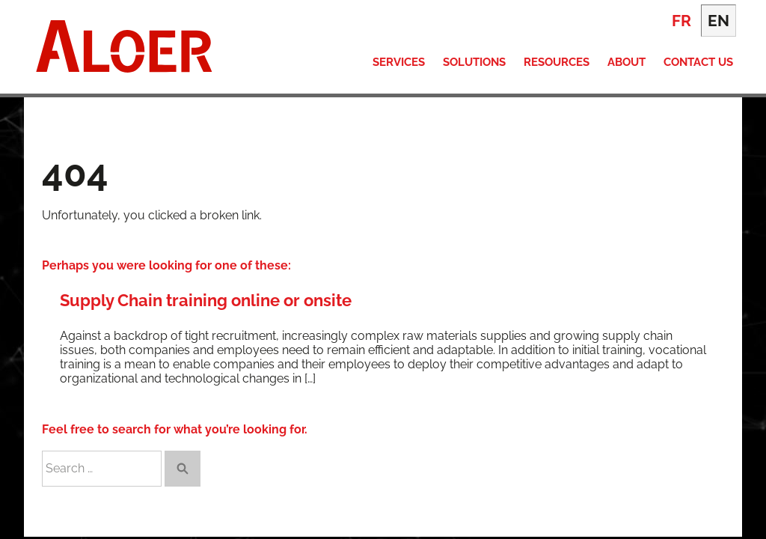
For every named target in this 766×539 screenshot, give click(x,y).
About (626, 62)
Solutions (474, 62)
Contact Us (698, 62)
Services (399, 62)
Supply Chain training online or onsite (206, 300)
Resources (556, 62)
